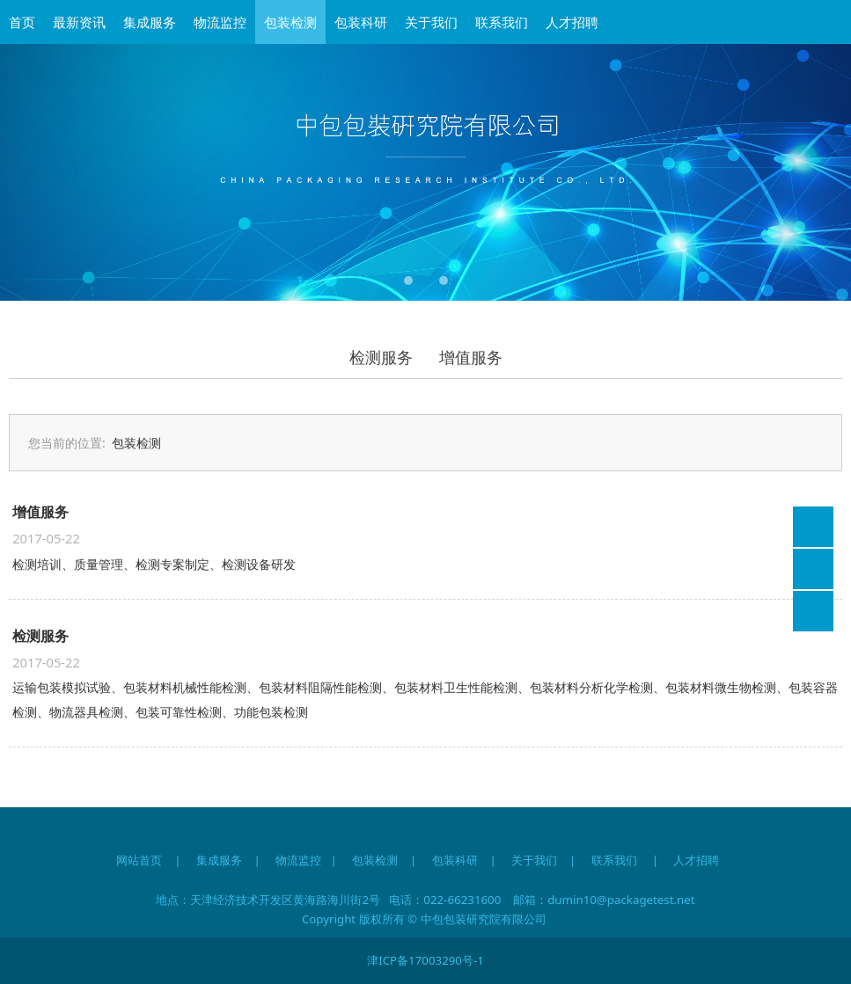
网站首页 (139, 860)
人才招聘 (572, 22)
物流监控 (220, 22)
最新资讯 (79, 22)
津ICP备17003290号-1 (425, 960)
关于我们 (431, 22)
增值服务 (471, 357)
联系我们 (501, 22)
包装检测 (290, 22)
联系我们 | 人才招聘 (663, 860)
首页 (22, 22)
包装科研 (360, 22)
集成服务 (149, 22)
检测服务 (381, 357)
